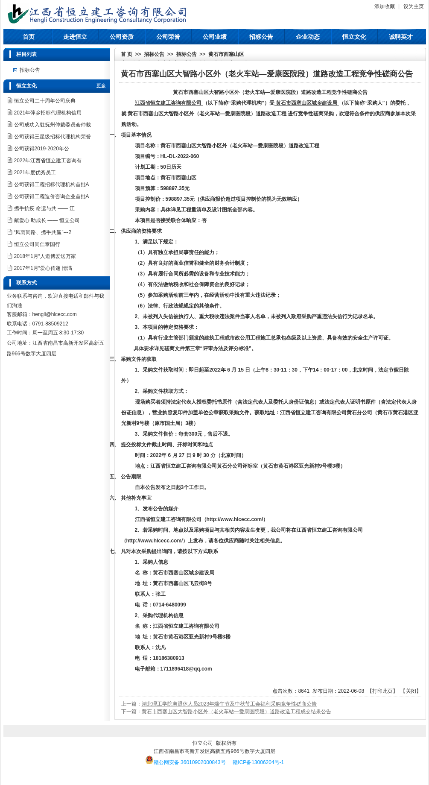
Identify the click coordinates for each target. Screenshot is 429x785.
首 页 (126, 54)
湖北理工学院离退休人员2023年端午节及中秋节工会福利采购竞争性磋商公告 (229, 704)
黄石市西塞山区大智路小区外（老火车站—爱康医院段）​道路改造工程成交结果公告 (236, 712)
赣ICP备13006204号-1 (258, 762)
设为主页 (413, 6)
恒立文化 (354, 36)
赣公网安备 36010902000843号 (185, 762)
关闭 (411, 691)
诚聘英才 (401, 36)
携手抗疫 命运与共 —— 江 (44, 208)
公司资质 (122, 36)
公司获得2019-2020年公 (41, 149)
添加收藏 (384, 6)
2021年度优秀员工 (35, 173)
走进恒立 (75, 36)
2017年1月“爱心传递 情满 (43, 268)
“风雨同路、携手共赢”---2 (43, 232)
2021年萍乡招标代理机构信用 (48, 113)
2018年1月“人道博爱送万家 (45, 256)
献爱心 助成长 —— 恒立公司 (47, 220)
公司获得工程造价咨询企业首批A (51, 196)
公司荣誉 (168, 36)
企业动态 (308, 36)
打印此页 (382, 691)
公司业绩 (215, 36)
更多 (101, 85)
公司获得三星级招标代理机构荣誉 (52, 137)
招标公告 (261, 36)
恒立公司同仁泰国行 (37, 244)
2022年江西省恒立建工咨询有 (48, 161)
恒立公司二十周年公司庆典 (45, 101)
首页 (29, 36)
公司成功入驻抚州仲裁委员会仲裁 (52, 125)
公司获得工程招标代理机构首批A (51, 184)
